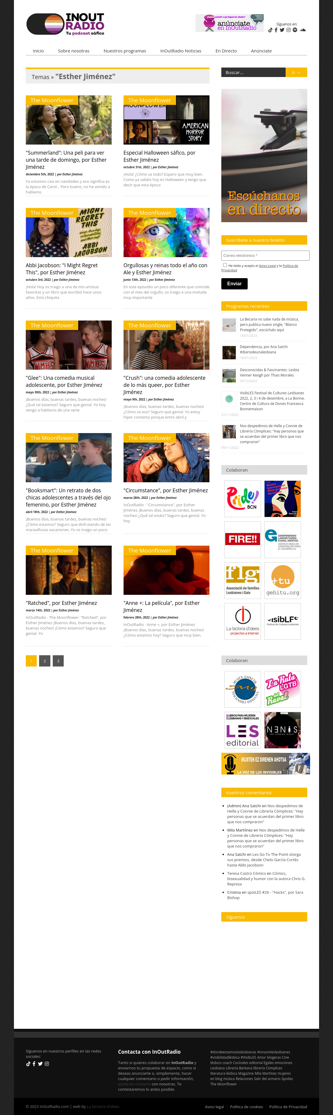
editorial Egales (261, 1062)
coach (227, 1062)
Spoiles (287, 1078)
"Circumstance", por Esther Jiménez (166, 490)
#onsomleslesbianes (273, 1052)
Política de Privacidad (288, 1106)
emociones (283, 1062)
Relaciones (244, 1078)
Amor (261, 1057)
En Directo (226, 51)
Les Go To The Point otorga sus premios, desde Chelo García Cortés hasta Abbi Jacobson (264, 860)
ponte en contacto (134, 1084)
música (229, 1078)
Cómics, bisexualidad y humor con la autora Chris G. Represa (266, 879)
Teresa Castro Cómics (246, 873)
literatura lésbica (223, 1073)
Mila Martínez (266, 1073)
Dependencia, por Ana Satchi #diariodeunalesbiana (264, 349)
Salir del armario (267, 1078)
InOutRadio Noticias (180, 51)
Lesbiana (217, 1068)
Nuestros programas (125, 51)
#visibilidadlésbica (225, 1057)
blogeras (274, 1057)
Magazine (246, 1073)
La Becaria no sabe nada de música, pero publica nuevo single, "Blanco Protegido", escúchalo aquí (269, 324)
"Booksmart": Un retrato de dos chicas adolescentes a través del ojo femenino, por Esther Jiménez (68, 497)
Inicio (38, 51)
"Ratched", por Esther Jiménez (61, 602)
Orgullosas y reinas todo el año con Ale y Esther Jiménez (165, 269)
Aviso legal (214, 1106)
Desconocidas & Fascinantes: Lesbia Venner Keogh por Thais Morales (269, 372)
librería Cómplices (267, 1068)
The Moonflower (52, 100)
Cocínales (241, 1062)
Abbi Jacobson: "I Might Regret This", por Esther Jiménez (62, 269)
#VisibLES (248, 1057)
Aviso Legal (267, 265)
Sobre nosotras (73, 51)
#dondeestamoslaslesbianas (233, 1052)
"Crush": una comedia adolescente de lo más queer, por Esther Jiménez (165, 384)
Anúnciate (261, 51)
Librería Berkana (239, 1068)
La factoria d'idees (103, 1106)
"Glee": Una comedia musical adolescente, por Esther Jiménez (64, 381)
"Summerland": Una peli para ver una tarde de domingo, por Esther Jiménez (66, 159)
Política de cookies (246, 1106)
